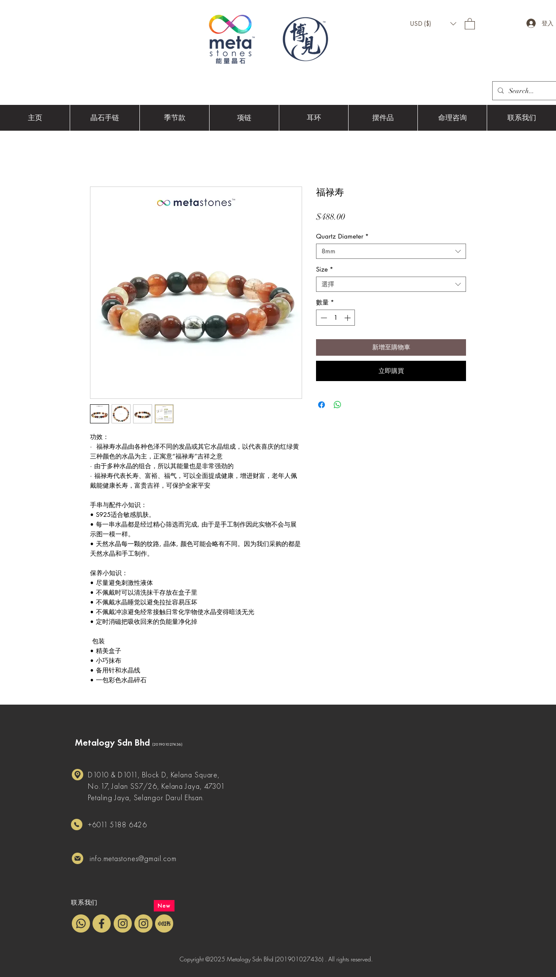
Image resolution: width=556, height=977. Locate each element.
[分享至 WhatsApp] (338, 405)
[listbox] (433, 23)
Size (324, 269)
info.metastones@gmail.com (133, 858)
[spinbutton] (336, 318)
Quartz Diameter (342, 236)
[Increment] (348, 318)
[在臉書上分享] (321, 405)
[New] (164, 905)
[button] (433, 23)
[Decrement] (323, 318)
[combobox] (391, 251)
